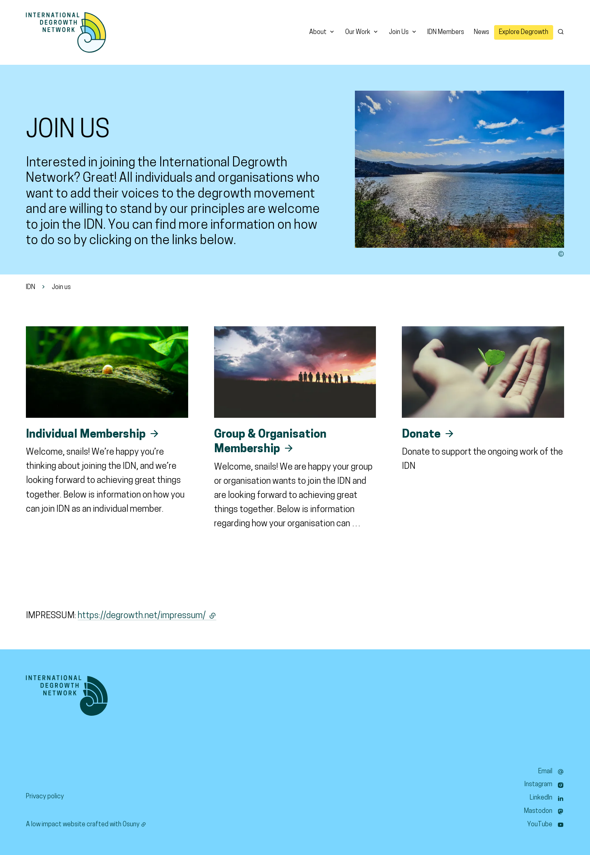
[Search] (560, 31)
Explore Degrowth (523, 32)
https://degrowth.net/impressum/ (147, 616)
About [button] (318, 32)
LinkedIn (541, 798)
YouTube (539, 824)
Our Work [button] (357, 32)
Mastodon (538, 811)
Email (545, 771)
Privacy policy (45, 796)
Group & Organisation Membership (270, 442)
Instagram (538, 784)
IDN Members (445, 32)
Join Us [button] (399, 32)
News (481, 32)
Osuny (131, 824)
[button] (459, 169)
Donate (421, 434)
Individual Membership (86, 434)
